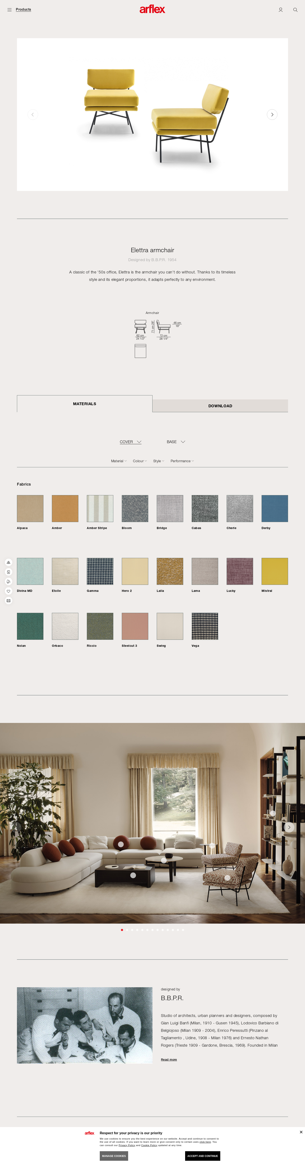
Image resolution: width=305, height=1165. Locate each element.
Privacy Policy (127, 1145)
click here (205, 1142)
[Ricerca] (295, 9)
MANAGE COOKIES (114, 1156)
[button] (272, 114)
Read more (169, 1059)
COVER (126, 442)
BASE (172, 442)
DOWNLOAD (220, 405)
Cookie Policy (149, 1145)
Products (23, 9)
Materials (84, 403)
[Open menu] (9, 9)
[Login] (281, 9)
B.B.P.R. (158, 260)
